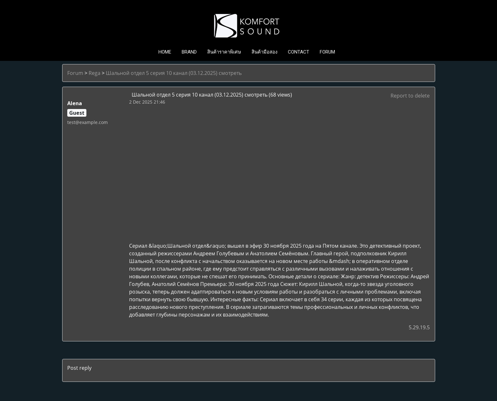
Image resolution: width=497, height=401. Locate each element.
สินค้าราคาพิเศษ (224, 52)
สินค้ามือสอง (264, 52)
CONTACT (298, 52)
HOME (164, 52)
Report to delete (410, 95)
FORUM (327, 52)
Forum (75, 73)
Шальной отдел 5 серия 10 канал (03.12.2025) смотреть (174, 73)
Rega (94, 73)
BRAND (189, 52)
